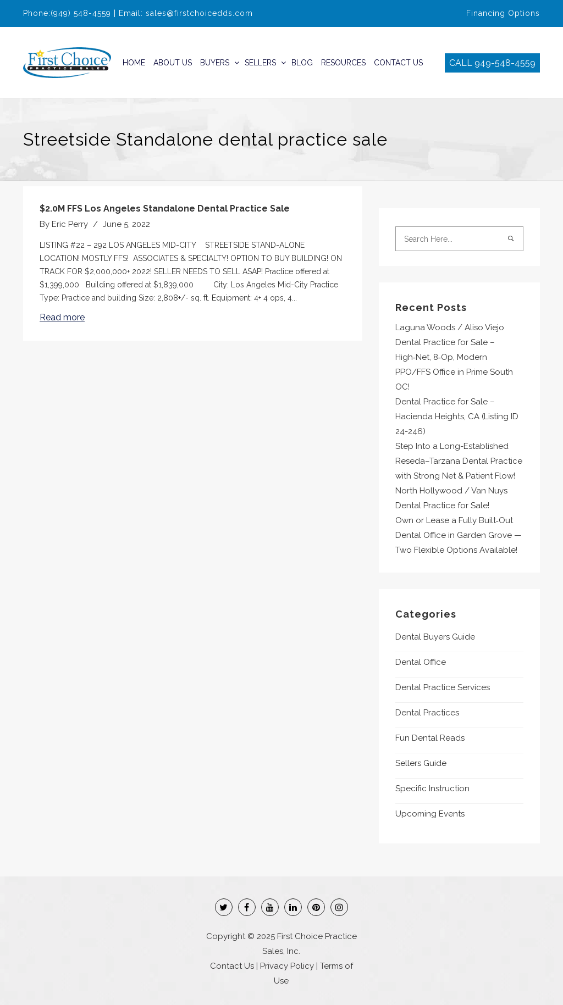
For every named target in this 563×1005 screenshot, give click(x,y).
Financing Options (503, 13)
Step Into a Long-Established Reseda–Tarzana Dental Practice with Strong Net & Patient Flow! (458, 461)
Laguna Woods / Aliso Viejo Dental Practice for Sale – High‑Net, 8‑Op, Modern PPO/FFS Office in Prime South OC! (454, 357)
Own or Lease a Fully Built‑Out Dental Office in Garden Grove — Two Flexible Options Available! (458, 535)
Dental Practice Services (442, 687)
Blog (302, 62)
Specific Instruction (432, 788)
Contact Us (398, 62)
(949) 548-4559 (81, 13)
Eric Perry (70, 224)
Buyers (214, 62)
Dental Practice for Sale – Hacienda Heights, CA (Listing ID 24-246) (456, 416)
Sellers (260, 62)
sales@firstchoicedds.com (199, 13)
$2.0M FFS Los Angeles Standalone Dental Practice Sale (165, 208)
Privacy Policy (287, 966)
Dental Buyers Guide (435, 637)
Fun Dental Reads (430, 738)
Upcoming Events (430, 814)
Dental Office (420, 662)
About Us (172, 62)
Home (134, 62)
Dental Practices (427, 713)
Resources (343, 62)
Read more (62, 317)
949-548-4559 (505, 63)
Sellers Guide (420, 763)
